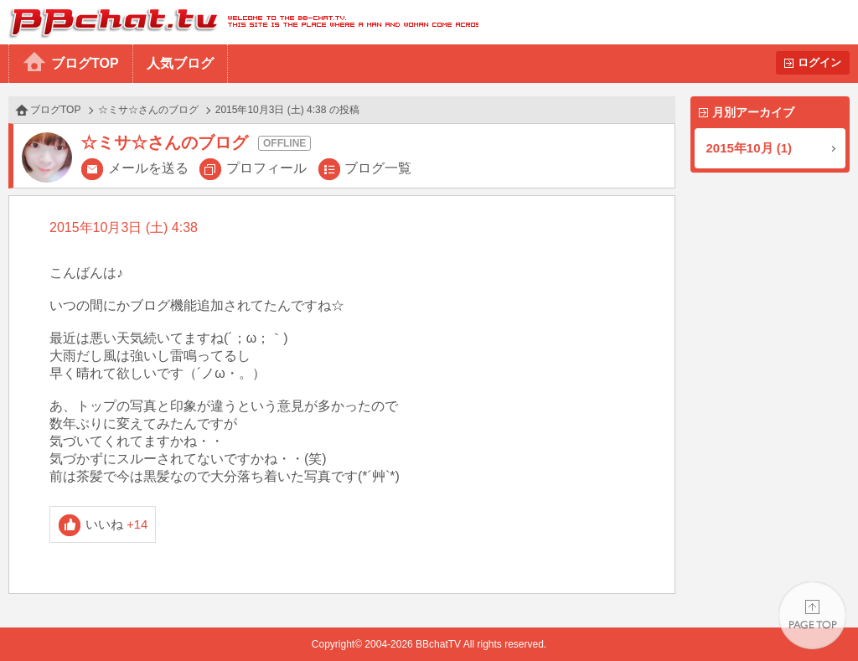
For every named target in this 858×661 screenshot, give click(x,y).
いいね (116, 524)
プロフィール (266, 168)
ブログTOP (85, 63)
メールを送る (148, 168)
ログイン (819, 62)
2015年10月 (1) (749, 148)
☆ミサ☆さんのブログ (148, 110)
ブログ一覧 (377, 168)
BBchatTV (239, 22)
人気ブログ (180, 63)
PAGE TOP (812, 615)
